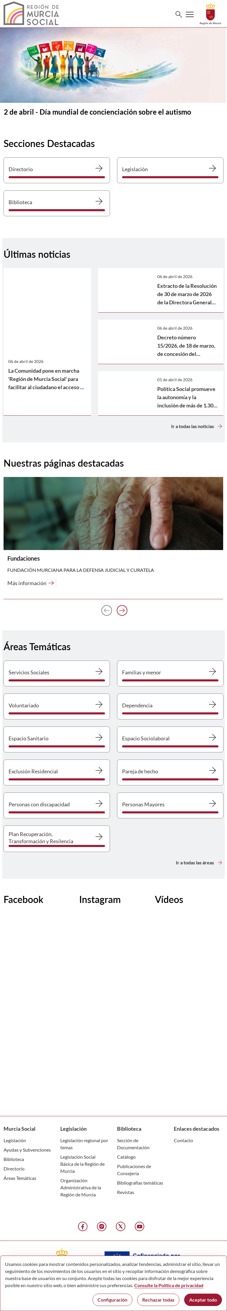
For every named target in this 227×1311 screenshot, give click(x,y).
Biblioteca (14, 1159)
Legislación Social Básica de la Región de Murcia (82, 1164)
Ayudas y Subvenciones (27, 1150)
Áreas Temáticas (20, 1178)
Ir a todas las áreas (199, 862)
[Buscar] (179, 14)
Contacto (183, 1140)
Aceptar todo (203, 1299)
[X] (120, 1226)
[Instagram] (101, 1226)
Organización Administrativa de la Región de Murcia (80, 1187)
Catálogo (126, 1157)
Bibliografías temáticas (140, 1182)
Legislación (15, 1140)
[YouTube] (139, 1226)
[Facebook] (82, 1226)
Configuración (112, 1299)
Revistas (125, 1192)
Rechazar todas (158, 1299)
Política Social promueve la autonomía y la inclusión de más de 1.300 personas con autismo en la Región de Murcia (186, 405)
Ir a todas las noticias (197, 426)
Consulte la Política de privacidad (168, 1285)
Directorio (14, 1168)
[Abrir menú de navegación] (190, 14)
